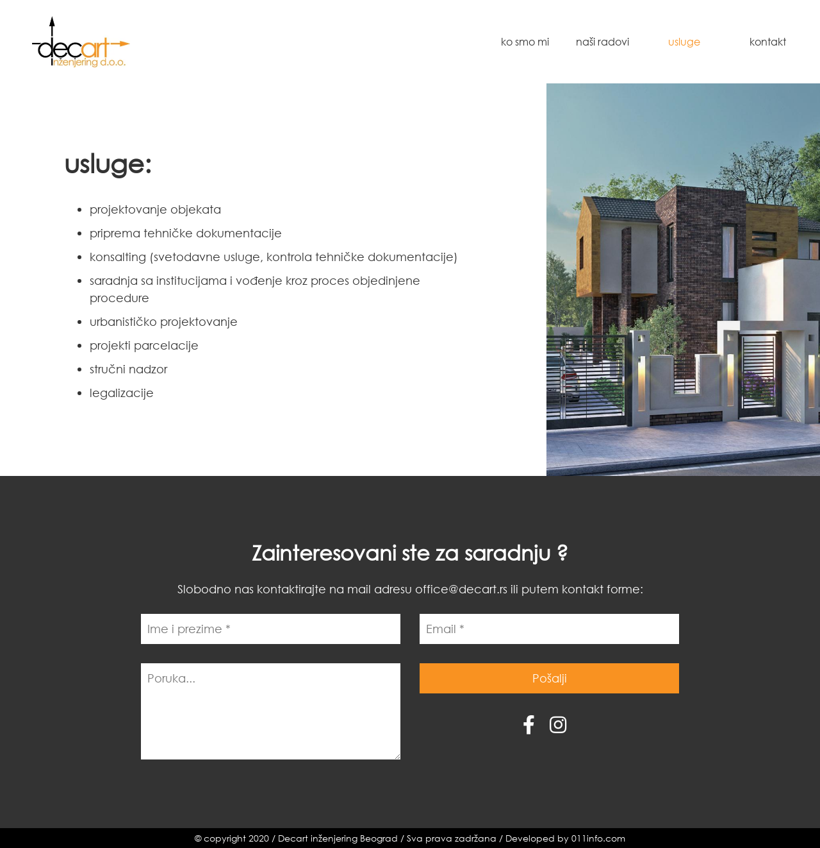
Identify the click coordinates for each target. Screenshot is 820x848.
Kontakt (768, 41)
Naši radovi (602, 41)
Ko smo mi (525, 41)
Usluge (684, 41)
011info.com (598, 838)
